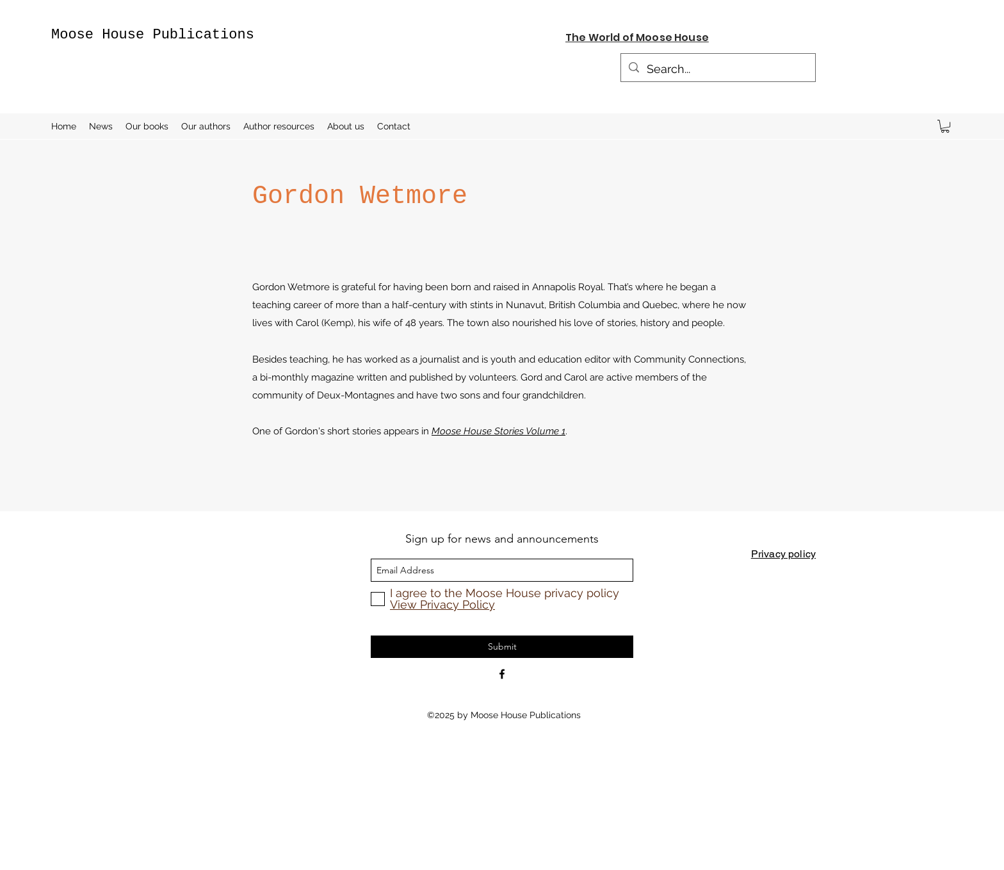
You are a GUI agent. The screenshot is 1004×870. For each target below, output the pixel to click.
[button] (945, 126)
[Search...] (717, 69)
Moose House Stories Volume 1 (498, 431)
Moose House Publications (152, 35)
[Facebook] (502, 674)
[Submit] (502, 647)
